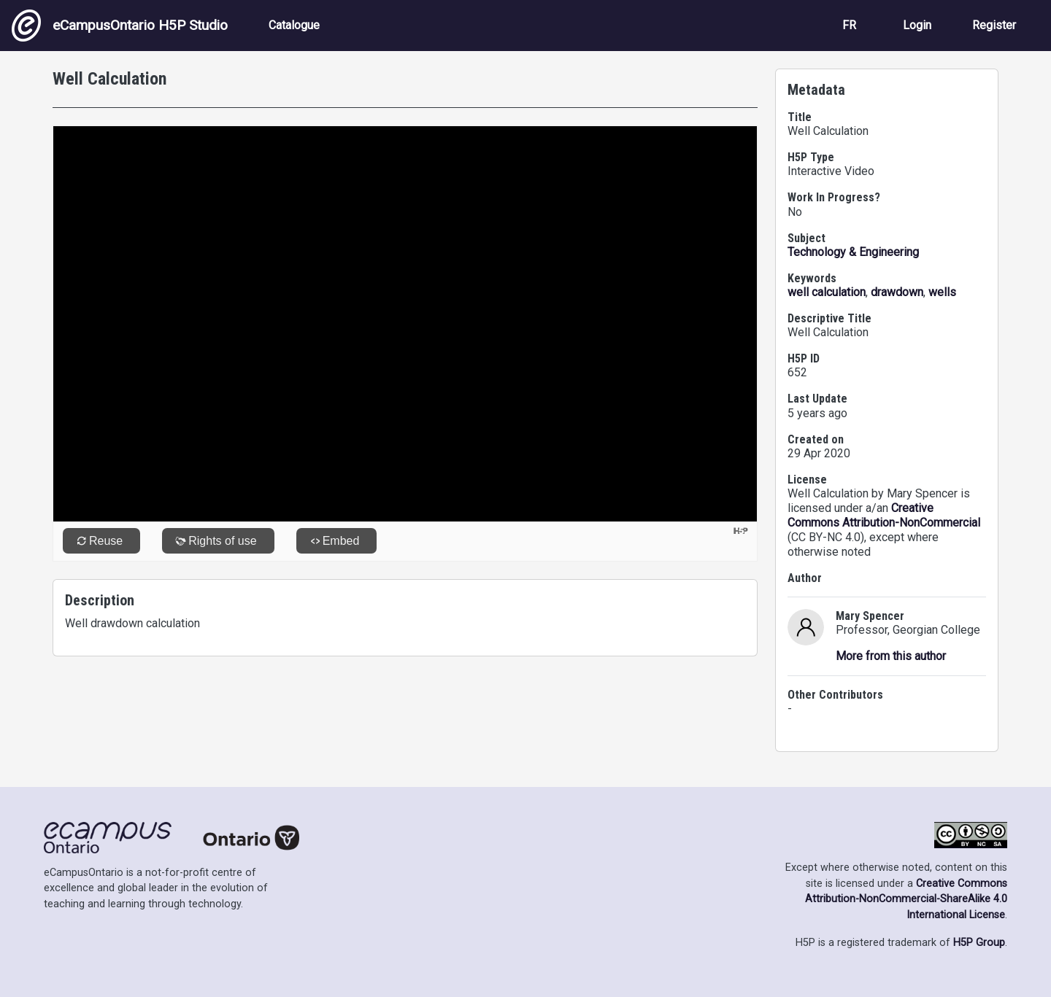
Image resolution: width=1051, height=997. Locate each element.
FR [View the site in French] (849, 25)
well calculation (827, 292)
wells (942, 292)
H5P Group (979, 942)
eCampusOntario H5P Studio (120, 25)
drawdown (897, 292)
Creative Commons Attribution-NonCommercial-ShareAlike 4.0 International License (906, 899)
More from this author (891, 656)
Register (994, 25)
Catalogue (294, 25)
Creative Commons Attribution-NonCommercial (884, 515)
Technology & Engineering (853, 252)
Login (917, 25)
